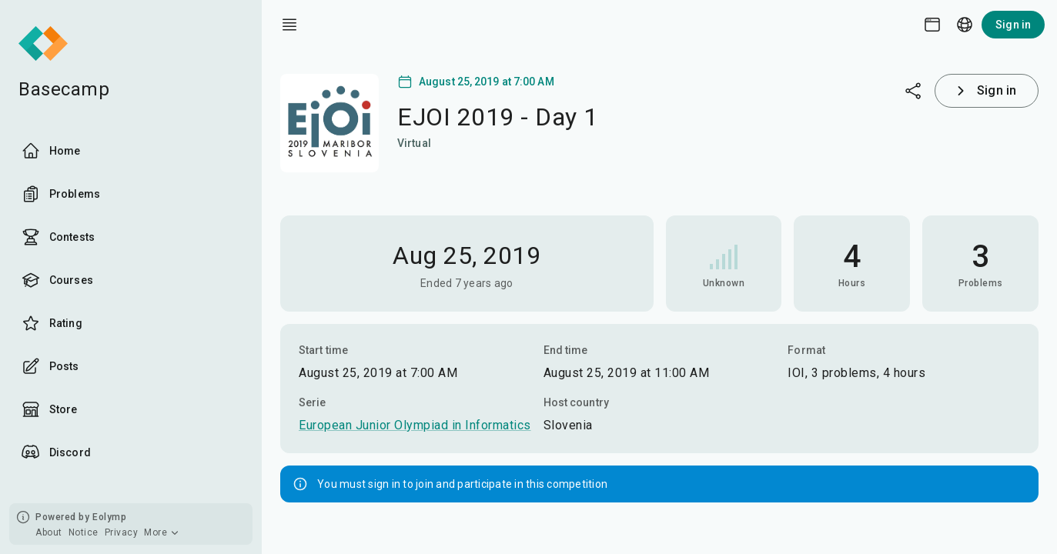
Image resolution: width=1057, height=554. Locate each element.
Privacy (122, 532)
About (48, 532)
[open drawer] (289, 24)
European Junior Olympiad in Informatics (415, 425)
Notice (84, 532)
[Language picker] (964, 24)
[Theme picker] (932, 24)
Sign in (1013, 24)
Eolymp (109, 517)
